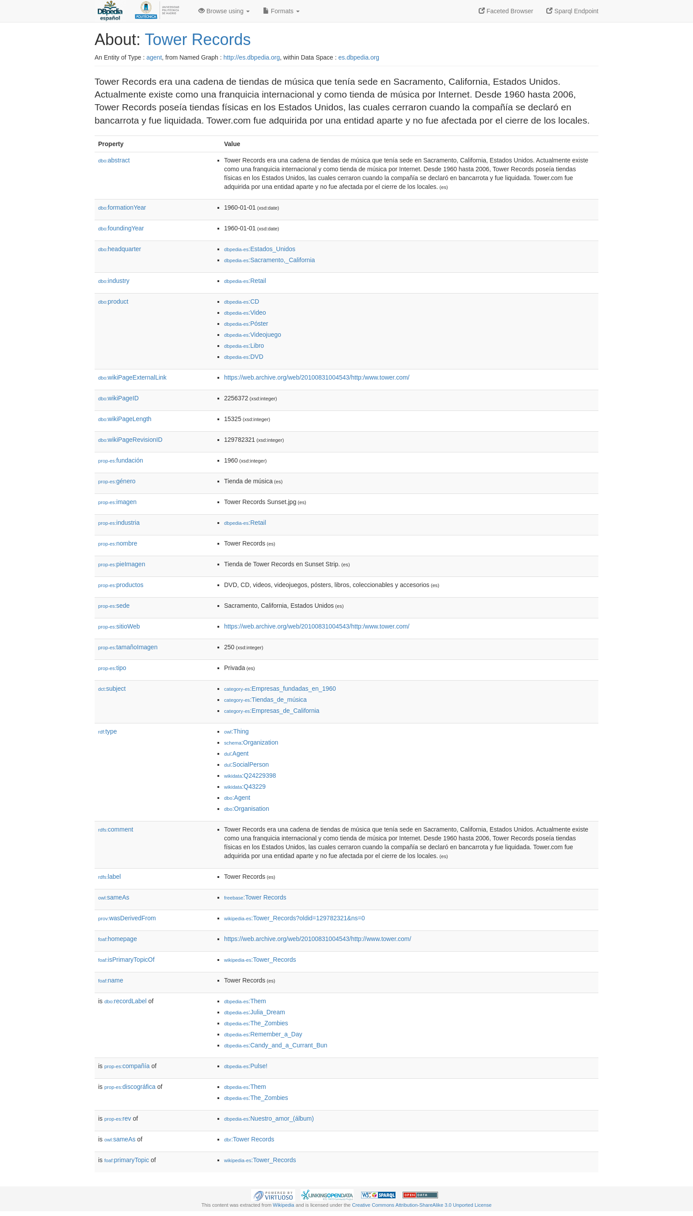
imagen (117, 501)
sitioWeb (119, 626)
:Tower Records (255, 897)
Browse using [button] (224, 11)
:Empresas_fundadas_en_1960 (280, 688)
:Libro (244, 345)
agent (154, 57)
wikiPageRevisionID (130, 439)
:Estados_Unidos (259, 248)
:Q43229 (245, 786)
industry (113, 280)
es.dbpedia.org (359, 57)
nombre (117, 543)
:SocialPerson (246, 764)
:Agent (236, 753)
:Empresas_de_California (272, 710)
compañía (127, 1065)
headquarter (119, 248)
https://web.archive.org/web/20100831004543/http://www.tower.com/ (317, 938)
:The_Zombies (256, 1023)
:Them (245, 1001)
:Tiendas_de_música (265, 699)
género (117, 481)
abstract (114, 160)
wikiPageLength (125, 418)
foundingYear (121, 228)
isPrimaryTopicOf (126, 959)
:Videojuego (252, 334)
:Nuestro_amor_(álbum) (269, 1118)
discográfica (130, 1086)
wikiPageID (118, 398)
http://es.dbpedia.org (252, 57)
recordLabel (125, 1001)
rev (117, 1118)
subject (112, 688)
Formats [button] (281, 11)
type (107, 731)
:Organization (251, 742)
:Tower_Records (260, 959)
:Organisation (246, 808)
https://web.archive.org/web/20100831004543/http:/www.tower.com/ (316, 377)
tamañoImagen (127, 647)
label (109, 876)
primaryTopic (126, 1159)
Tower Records (198, 39)
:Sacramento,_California (269, 260)
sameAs (113, 897)
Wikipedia (283, 1205)
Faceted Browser (506, 11)
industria (119, 522)
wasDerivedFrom (127, 918)
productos (121, 584)
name (110, 980)
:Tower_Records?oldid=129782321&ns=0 (294, 918)
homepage (117, 938)
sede (113, 605)
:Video (245, 312)
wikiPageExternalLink (132, 377)
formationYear (122, 207)
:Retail (245, 280)
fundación (120, 460)
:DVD (243, 356)
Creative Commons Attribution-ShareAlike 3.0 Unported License (421, 1205)
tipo (112, 667)
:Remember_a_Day (263, 1034)
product (113, 301)
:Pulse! (245, 1065)
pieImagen (121, 564)
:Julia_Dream (254, 1012)
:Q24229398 (250, 775)
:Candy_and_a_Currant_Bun (275, 1045)
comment (115, 829)
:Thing (236, 731)
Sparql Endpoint (572, 11)
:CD (241, 301)
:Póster (246, 323)
